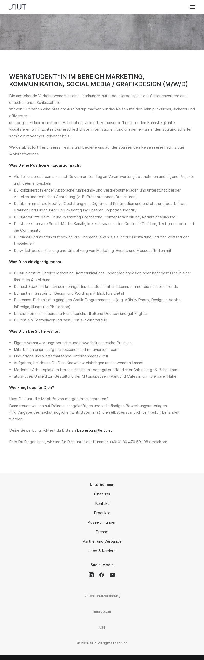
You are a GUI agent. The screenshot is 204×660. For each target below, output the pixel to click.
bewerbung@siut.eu (95, 430)
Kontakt (102, 503)
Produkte (102, 512)
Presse (102, 531)
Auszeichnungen (102, 522)
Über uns (102, 493)
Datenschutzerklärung (102, 596)
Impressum (102, 611)
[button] (192, 7)
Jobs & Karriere (102, 550)
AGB (102, 627)
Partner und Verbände (102, 541)
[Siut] (21, 6)
